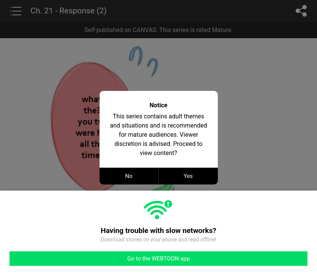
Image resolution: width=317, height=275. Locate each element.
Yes (188, 176)
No (128, 176)
